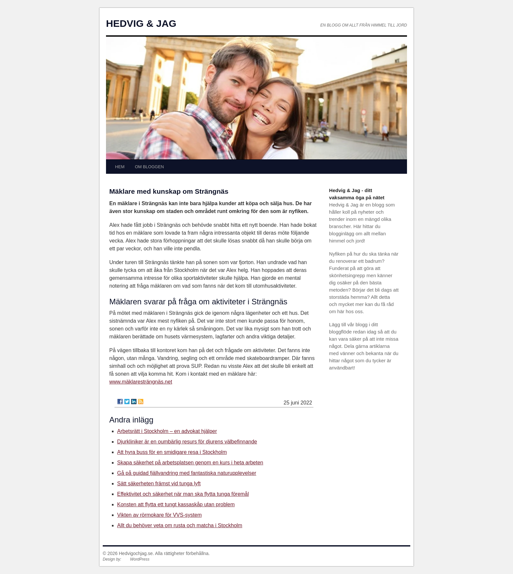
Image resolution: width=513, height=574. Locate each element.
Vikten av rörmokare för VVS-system (159, 515)
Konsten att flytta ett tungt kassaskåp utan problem (176, 504)
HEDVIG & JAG (141, 23)
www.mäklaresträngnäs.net (140, 382)
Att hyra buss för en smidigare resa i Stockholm (172, 452)
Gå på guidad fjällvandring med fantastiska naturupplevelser (186, 473)
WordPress (139, 559)
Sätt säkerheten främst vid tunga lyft (159, 483)
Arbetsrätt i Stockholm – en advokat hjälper (167, 431)
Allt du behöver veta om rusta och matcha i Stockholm (179, 525)
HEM (120, 166)
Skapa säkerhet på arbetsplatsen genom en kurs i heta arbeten (190, 462)
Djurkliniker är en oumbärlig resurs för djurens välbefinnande (187, 441)
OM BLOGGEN (149, 166)
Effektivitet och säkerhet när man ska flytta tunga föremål (183, 494)
